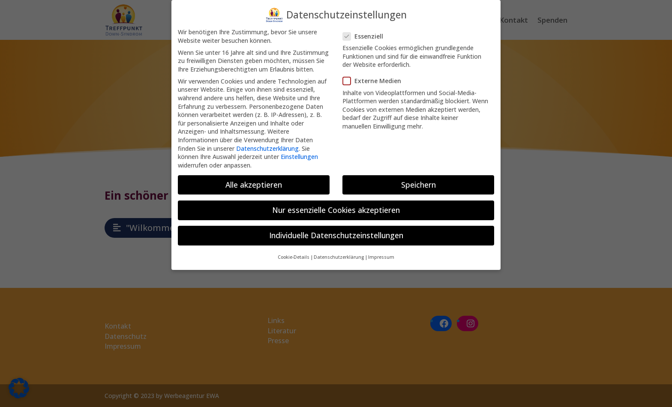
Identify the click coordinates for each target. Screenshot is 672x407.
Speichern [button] (418, 182)
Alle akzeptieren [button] (253, 182)
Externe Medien (375, 79)
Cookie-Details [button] (293, 255)
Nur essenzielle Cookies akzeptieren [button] (336, 208)
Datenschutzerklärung (267, 146)
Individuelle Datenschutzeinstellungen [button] (336, 233)
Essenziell (366, 34)
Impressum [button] (381, 255)
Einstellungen (299, 154)
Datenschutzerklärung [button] (339, 255)
